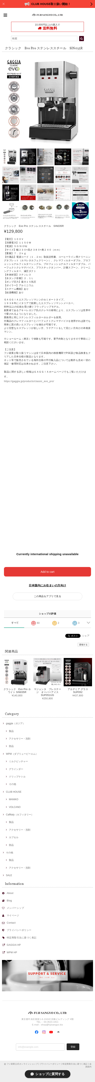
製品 (11, 731)
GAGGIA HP (14, 945)
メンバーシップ (15, 908)
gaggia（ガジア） (15, 723)
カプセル (13, 837)
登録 (73, 1046)
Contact (11, 922)
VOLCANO (15, 807)
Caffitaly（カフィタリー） (20, 814)
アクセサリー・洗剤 (19, 738)
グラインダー (16, 769)
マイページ (13, 915)
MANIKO (13, 799)
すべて (15, 623)
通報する (83, 645)
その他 (12, 784)
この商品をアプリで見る (47, 596)
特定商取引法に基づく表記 (21, 937)
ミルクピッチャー (18, 761)
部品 (11, 746)
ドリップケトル (17, 776)
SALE (9, 875)
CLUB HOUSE (13, 791)
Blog (9, 900)
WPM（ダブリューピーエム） (22, 754)
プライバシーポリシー (19, 930)
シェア (85, 635)
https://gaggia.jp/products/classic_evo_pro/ (29, 381)
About (10, 893)
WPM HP (12, 952)
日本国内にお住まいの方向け (47, 585)
